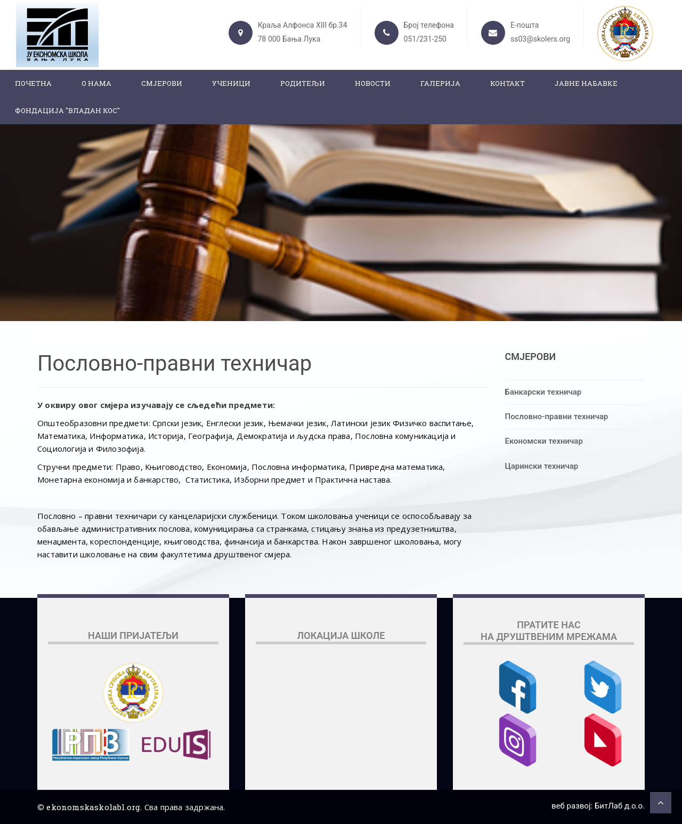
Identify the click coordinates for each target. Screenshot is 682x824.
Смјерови (161, 83)
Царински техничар (542, 466)
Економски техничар (544, 441)
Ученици (231, 83)
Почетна (33, 83)
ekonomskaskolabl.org (93, 807)
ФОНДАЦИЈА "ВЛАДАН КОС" (67, 110)
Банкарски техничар (543, 392)
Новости (373, 83)
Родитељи (302, 83)
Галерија (440, 83)
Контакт (507, 83)
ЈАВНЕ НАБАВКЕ (586, 83)
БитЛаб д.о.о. (620, 806)
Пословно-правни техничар (556, 416)
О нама (96, 83)
